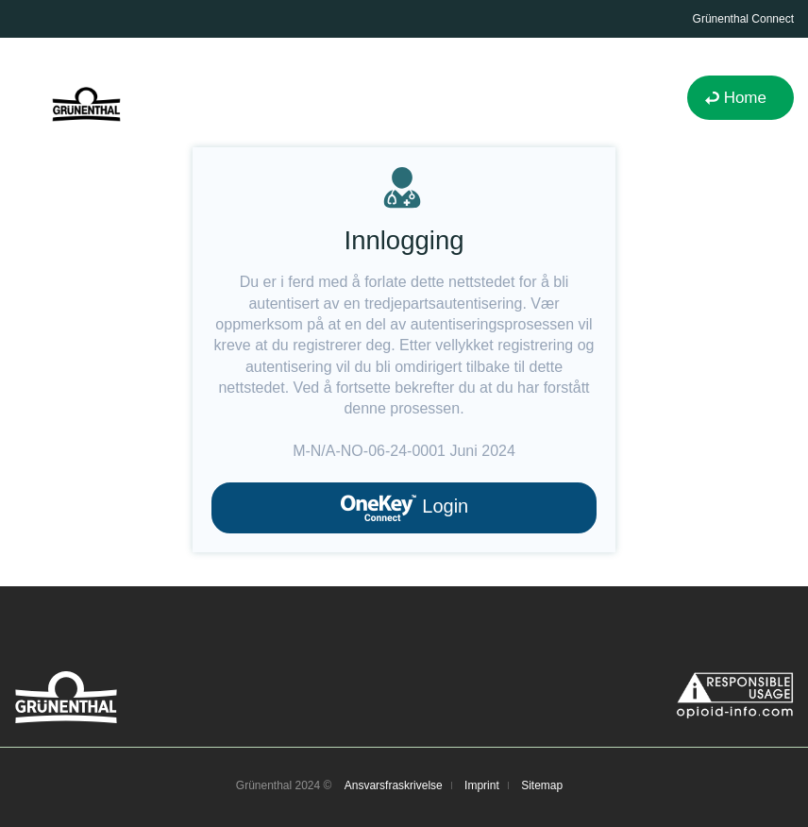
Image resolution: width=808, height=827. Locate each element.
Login (404, 508)
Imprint (481, 785)
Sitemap (542, 785)
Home (745, 98)
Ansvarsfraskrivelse (394, 785)
